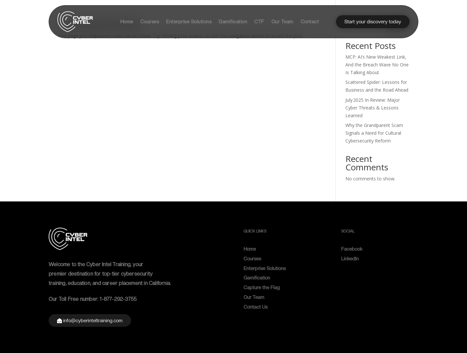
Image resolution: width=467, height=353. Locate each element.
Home (126, 22)
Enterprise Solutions (188, 22)
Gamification (233, 22)
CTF (259, 22)
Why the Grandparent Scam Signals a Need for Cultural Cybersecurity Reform (374, 133)
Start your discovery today (372, 22)
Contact (310, 22)
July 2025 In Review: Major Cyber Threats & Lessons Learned (372, 108)
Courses (149, 22)
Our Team (282, 22)
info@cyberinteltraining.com (93, 321)
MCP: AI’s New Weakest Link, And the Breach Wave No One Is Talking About (377, 64)
